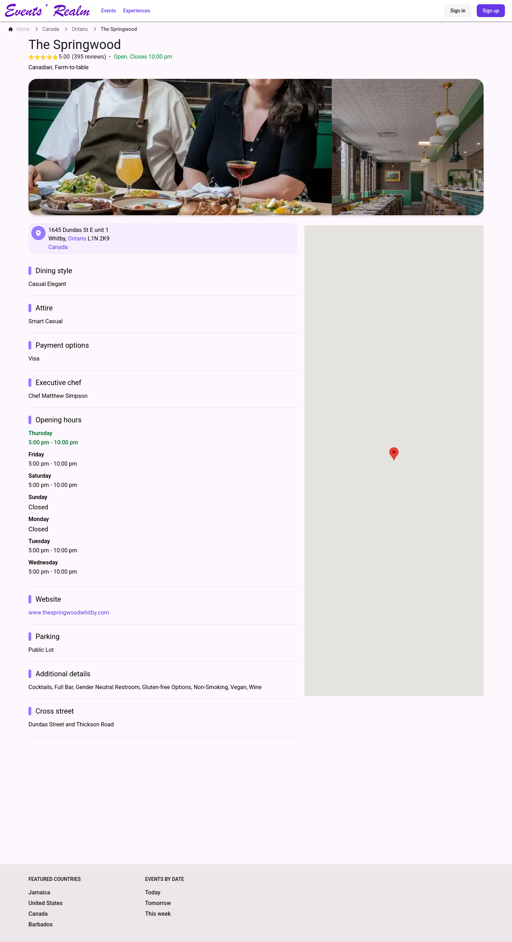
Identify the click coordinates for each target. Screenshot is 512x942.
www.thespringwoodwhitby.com (68, 612)
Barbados (40, 924)
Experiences (136, 10)
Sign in (457, 10)
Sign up (490, 10)
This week (158, 913)
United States (45, 903)
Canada (58, 247)
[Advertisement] (162, 793)
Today (152, 892)
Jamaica (39, 892)
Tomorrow (158, 903)
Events (108, 10)
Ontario (77, 238)
